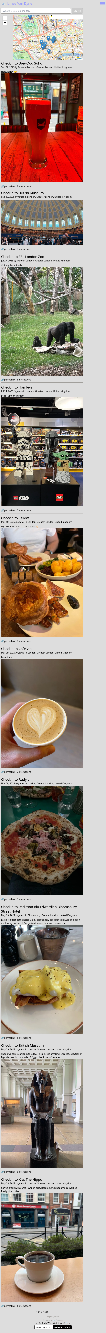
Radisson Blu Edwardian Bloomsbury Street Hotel (39, 909)
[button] (30, 17)
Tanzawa (58, 1320)
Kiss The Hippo (30, 1179)
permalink (8, 186)
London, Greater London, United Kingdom (49, 67)
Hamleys (25, 387)
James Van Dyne (16, 3)
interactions (24, 186)
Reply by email (53, 1316)
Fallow (24, 518)
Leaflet (79, 58)
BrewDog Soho (30, 63)
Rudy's (24, 779)
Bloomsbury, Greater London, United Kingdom (52, 915)
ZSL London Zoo (31, 256)
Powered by (48, 1320)
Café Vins (26, 648)
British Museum (31, 192)
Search (77, 10)
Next (45, 1311)
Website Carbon (62, 1327)
